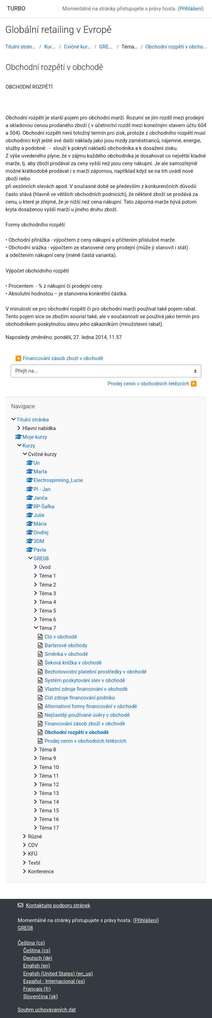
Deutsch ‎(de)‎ (37, 958)
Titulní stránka (20, 47)
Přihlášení (190, 9)
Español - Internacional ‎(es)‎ (54, 981)
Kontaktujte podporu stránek (54, 905)
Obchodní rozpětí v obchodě (176, 47)
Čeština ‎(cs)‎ (31, 943)
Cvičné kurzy (78, 47)
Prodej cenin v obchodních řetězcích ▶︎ (152, 384)
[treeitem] (106, 645)
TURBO (16, 8)
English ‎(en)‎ (36, 966)
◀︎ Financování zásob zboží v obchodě (59, 358)
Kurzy (50, 47)
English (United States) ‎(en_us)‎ (58, 974)
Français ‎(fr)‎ (37, 989)
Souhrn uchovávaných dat (47, 1010)
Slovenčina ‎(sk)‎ (40, 996)
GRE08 (106, 47)
